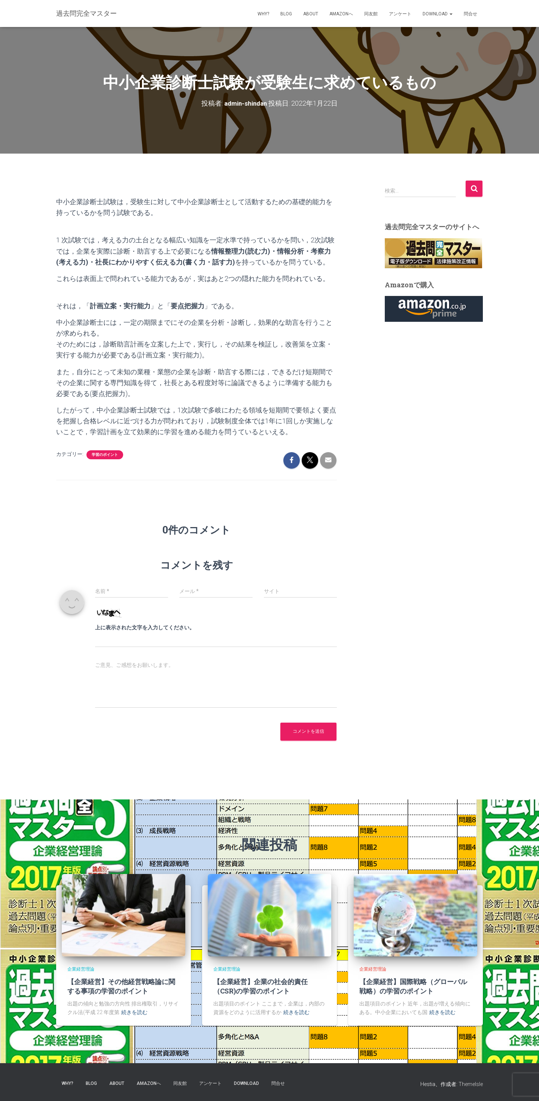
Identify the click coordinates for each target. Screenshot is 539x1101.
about (310, 13)
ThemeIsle (471, 1084)
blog (286, 13)
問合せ (470, 13)
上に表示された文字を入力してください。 (145, 627)
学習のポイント (105, 455)
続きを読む (134, 1012)
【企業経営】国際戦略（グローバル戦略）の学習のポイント (413, 986)
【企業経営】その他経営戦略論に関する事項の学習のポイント (121, 986)
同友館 (371, 13)
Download (438, 13)
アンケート (400, 13)
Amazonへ (341, 13)
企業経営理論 (80, 969)
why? (263, 13)
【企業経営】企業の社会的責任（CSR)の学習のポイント (260, 986)
